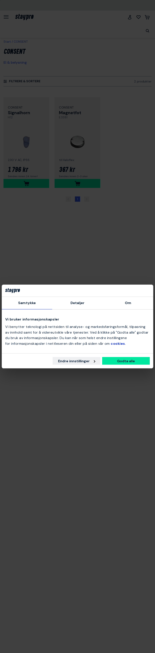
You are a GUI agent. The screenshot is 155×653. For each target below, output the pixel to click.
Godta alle (126, 361)
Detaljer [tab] (77, 303)
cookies (118, 343)
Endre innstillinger (76, 361)
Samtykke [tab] (27, 303)
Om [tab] (128, 303)
